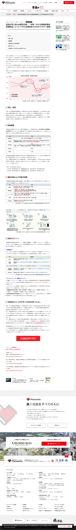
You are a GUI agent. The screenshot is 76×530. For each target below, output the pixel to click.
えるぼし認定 (41, 496)
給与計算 (51, 491)
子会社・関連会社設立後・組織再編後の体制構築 (56, 485)
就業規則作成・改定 (42, 473)
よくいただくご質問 (58, 506)
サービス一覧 (10, 469)
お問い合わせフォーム (56, 443)
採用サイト (57, 425)
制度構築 (40, 472)
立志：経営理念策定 (21, 473)
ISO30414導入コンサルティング (53, 488)
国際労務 (8, 482)
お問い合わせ (9, 508)
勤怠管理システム (10, 491)
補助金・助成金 (55, 11)
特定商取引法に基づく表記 (60, 510)
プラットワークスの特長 (31, 2)
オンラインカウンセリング (43, 478)
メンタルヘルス (38, 11)
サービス (40, 2)
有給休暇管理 (28, 491)
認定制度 (22, 11)
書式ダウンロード (26, 510)
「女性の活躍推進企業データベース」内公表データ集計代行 (48, 499)
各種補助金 (16, 496)
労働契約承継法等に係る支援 (58, 483)
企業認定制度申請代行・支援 (44, 495)
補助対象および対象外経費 (13, 43)
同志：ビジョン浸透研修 (11, 475)
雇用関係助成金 (9, 496)
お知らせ (24, 506)
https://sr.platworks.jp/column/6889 (14, 363)
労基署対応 (8, 480)
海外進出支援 (9, 483)
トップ (24, 2)
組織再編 (40, 482)
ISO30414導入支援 (42, 487)
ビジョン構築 (9, 472)
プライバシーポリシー (43, 508)
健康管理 (40, 477)
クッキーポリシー (10, 510)
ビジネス (29, 11)
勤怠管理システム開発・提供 (12, 490)
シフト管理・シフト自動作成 (19, 491)
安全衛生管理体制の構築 (58, 478)
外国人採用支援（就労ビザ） (18, 483)
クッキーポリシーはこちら (9, 527)
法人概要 (45, 2)
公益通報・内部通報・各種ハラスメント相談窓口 (27, 478)
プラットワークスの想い (36, 425)
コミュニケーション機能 (11, 493)
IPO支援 (8, 488)
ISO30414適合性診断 (42, 488)
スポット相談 (15, 478)
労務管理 (15, 11)
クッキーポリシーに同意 (65, 526)
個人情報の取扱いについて (28, 508)
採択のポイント (11, 46)
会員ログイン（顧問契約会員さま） (45, 510)
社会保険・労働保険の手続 (43, 491)
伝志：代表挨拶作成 (29, 473)
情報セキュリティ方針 (59, 508)
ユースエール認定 (54, 496)
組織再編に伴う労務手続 (48, 483)
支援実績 (50, 2)
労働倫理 (46, 11)
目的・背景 (10, 38)
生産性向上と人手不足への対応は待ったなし (17, 48)
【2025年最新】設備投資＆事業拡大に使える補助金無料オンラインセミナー (28, 338)
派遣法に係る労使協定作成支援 (18, 480)
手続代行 (40, 490)
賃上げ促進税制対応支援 (58, 491)
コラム (60, 2)
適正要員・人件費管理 (42, 475)
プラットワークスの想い (59, 504)
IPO (7, 487)
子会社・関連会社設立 (42, 485)
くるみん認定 (47, 496)
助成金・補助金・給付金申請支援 (13, 349)
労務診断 (13, 488)
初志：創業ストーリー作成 (11, 473)
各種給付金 (21, 496)
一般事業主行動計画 (42, 498)
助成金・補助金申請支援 (11, 495)
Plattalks (51, 478)
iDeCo (63, 11)
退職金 (49, 475)
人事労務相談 (9, 478)
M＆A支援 (40, 483)
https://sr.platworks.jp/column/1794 (14, 356)
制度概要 (10, 41)
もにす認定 (61, 496)
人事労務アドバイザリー (11, 477)
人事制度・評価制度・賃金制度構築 (53, 473)
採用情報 (55, 2)
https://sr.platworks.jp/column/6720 (14, 370)
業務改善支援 (63, 473)
